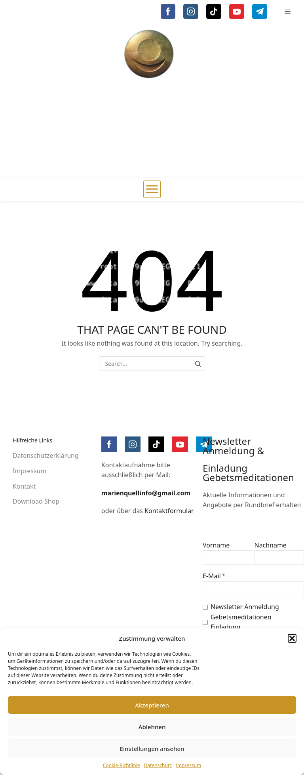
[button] (292, 638)
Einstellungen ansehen (152, 748)
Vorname (216, 545)
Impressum (188, 765)
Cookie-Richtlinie (121, 765)
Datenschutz (158, 765)
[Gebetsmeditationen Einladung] (205, 622)
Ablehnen (152, 727)
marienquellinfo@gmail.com (145, 493)
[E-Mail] (253, 588)
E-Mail (212, 576)
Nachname (271, 545)
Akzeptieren (152, 705)
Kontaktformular (169, 510)
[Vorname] (227, 557)
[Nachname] (279, 557)
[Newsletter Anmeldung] (205, 607)
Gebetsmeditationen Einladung (241, 622)
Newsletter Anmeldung (245, 606)
